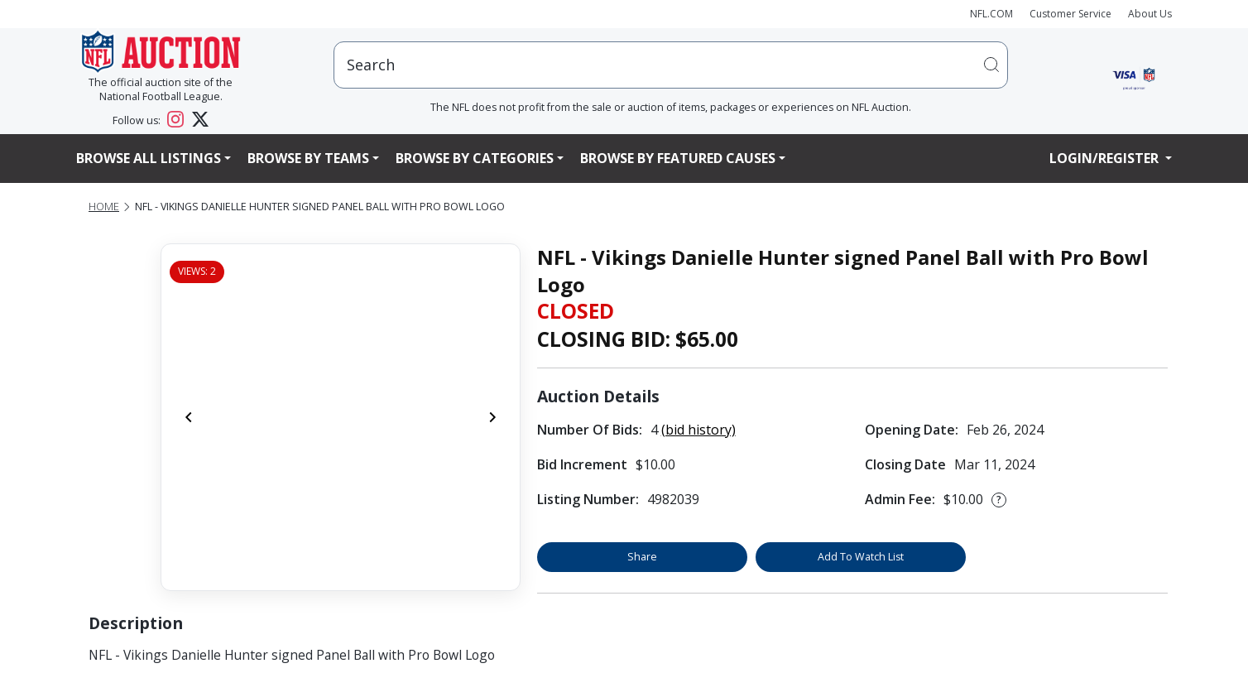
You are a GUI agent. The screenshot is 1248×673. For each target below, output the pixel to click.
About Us (1150, 14)
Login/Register (1105, 158)
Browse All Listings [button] (148, 158)
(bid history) (698, 430)
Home (104, 206)
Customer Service (1070, 14)
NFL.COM (991, 14)
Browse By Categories (475, 158)
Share (642, 557)
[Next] (492, 417)
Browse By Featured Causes (677, 158)
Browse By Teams (308, 158)
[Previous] (188, 417)
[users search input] (671, 65)
